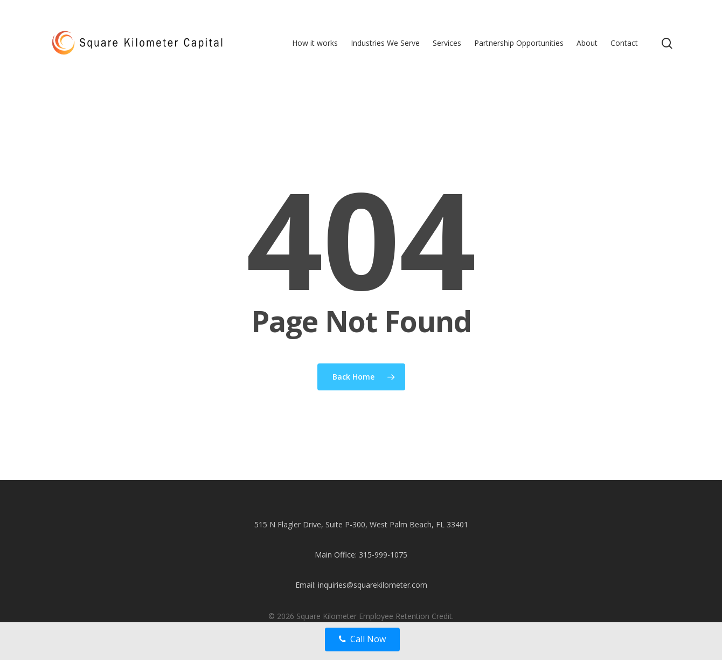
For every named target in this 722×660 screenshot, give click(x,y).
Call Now (362, 639)
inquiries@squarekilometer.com (372, 585)
